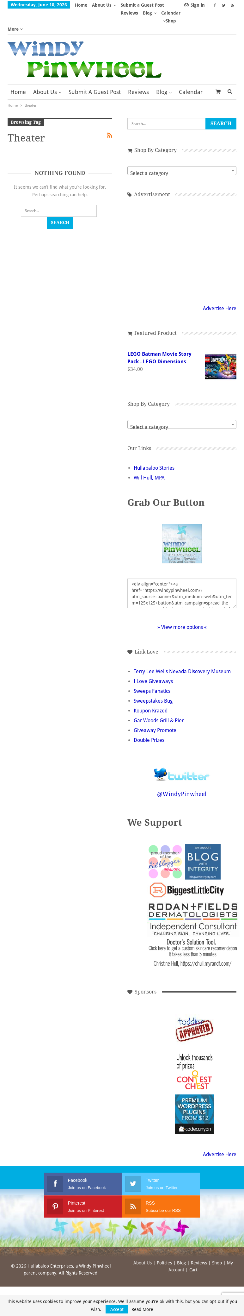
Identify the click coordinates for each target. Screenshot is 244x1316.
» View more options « (185, 603)
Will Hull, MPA (155, 454)
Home (81, 5)
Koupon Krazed (157, 695)
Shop (217, 1246)
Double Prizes (155, 724)
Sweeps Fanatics (158, 675)
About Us (102, 5)
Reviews (138, 68)
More (128, 5)
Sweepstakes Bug (159, 685)
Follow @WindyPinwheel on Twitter (185, 754)
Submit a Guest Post (95, 68)
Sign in (194, 5)
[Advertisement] (185, 226)
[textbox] (185, 150)
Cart (193, 1253)
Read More (142, 1309)
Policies (164, 1246)
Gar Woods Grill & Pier (165, 704)
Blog (161, 68)
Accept (117, 1309)
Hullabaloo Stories (160, 444)
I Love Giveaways (159, 665)
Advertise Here (219, 285)
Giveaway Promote (161, 714)
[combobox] (185, 146)
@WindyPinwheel (185, 777)
